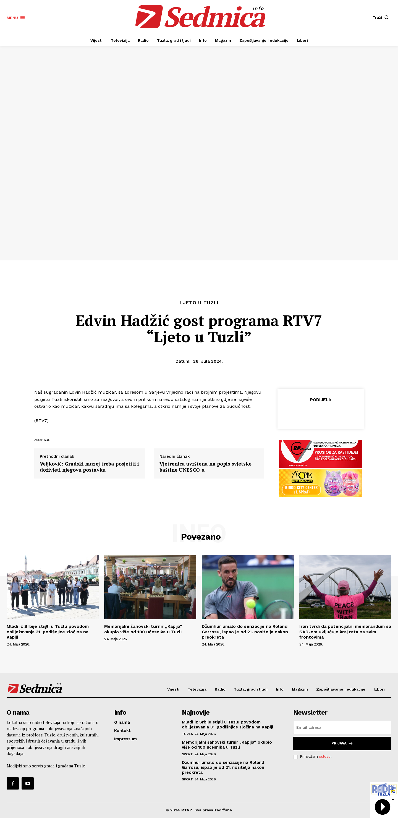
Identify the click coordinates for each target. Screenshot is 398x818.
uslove (325, 756)
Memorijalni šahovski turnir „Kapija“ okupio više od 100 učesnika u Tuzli (143, 629)
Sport (187, 754)
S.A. (47, 440)
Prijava (342, 743)
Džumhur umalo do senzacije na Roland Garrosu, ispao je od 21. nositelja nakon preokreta (245, 631)
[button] (382, 17)
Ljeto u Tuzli (199, 302)
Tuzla (187, 734)
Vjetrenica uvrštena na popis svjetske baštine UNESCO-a (205, 467)
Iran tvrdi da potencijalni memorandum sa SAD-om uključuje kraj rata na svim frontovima (345, 631)
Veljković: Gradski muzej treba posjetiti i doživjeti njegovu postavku (89, 467)
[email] (342, 727)
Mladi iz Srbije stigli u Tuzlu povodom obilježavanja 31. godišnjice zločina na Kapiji (48, 631)
